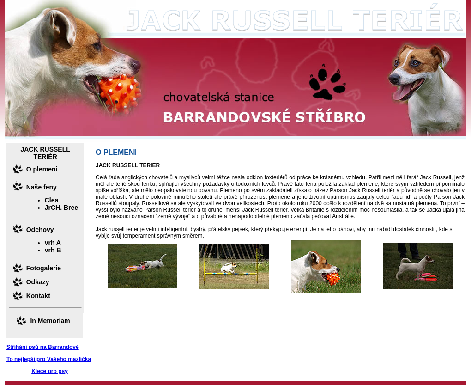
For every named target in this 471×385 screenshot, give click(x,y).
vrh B (53, 250)
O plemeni (42, 169)
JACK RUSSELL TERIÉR (45, 153)
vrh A (53, 242)
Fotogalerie (43, 268)
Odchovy (40, 229)
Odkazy (37, 282)
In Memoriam (50, 320)
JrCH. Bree (61, 207)
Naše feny (41, 187)
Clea (52, 200)
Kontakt (38, 295)
